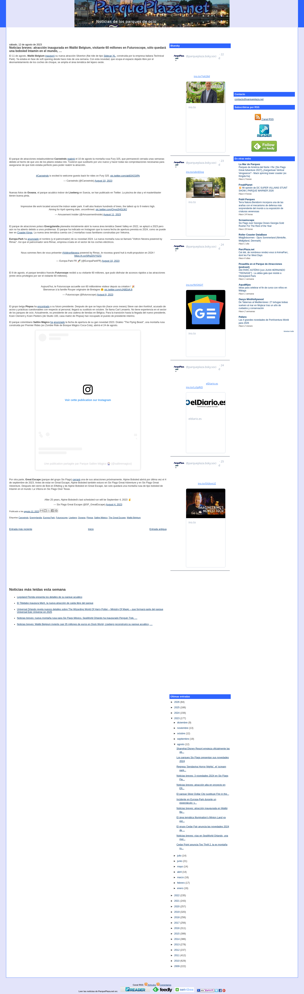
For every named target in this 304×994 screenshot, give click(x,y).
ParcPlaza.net (246, 249)
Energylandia (36, 517)
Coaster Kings (24, 232)
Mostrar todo (289, 331)
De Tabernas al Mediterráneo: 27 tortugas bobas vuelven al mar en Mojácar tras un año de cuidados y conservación (263, 305)
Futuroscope (62, 517)
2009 (177, 966)
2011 (177, 955)
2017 (177, 922)
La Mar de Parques (249, 164)
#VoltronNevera (70, 252)
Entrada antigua (158, 529)
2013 (177, 944)
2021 (177, 901)
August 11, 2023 (112, 214)
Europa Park (49, 517)
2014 (177, 939)
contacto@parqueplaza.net (249, 99)
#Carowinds (42, 175)
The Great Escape (117, 517)
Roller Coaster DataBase (253, 234)
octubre (181, 733)
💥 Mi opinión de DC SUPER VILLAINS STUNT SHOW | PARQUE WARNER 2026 (263, 189)
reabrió (71, 159)
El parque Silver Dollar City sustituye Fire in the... (202, 794)
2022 (177, 895)
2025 (177, 707)
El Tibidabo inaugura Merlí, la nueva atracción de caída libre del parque (55, 603)
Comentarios (163, 985)
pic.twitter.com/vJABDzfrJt (118, 289)
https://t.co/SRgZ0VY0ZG (88, 256)
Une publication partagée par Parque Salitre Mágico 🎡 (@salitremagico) (88, 463)
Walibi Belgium (134, 517)
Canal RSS (264, 119)
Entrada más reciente (20, 529)
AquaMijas (245, 284)
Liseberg (73, 517)
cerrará (76, 479)
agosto (181, 744)
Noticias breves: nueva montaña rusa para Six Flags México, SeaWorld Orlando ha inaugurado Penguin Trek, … (77, 618)
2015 (177, 933)
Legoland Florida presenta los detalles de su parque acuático (49, 597)
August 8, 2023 (105, 294)
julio (179, 855)
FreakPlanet (245, 185)
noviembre (183, 728)
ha (51, 322)
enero (180, 888)
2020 (177, 906)
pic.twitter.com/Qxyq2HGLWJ (111, 209)
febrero (181, 882)
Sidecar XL (110, 56)
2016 (177, 928)
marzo (180, 877)
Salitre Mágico (101, 517)
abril (179, 872)
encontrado (43, 306)
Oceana (82, 517)
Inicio (91, 529)
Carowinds (23, 517)
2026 (177, 702)
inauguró (50, 56)
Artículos (150, 985)
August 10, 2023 (103, 180)
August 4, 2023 (114, 504)
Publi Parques (247, 199)
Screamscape (246, 220)
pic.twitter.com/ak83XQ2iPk (125, 175)
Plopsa (90, 517)
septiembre (183, 739)
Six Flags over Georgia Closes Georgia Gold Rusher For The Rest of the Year (261, 224)
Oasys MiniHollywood (251, 299)
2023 (177, 718)
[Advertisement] (152, 33)
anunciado (33, 239)
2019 (177, 912)
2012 (177, 950)
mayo (180, 866)
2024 (177, 713)
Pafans (243, 317)
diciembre (182, 722)
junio (180, 861)
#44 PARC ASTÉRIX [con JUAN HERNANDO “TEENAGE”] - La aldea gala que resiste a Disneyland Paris (262, 273)
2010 (177, 960)
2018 (177, 917)
